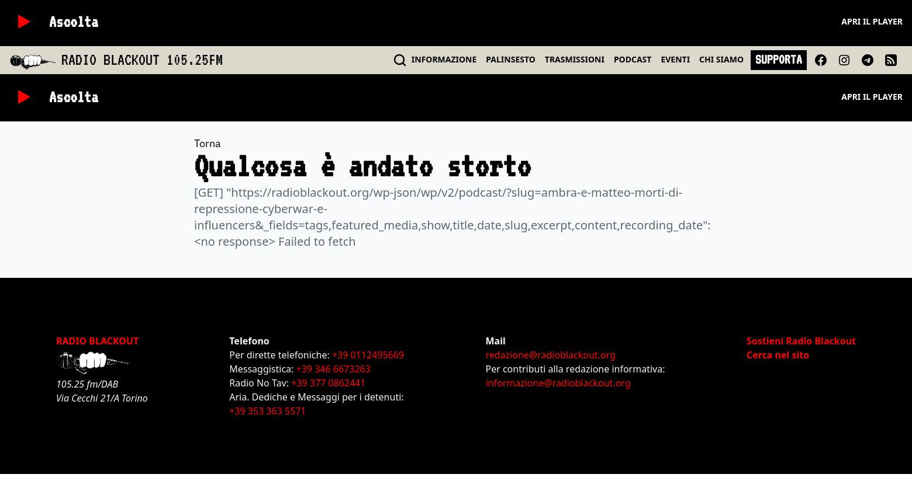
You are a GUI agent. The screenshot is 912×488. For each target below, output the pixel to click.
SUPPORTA (778, 60)
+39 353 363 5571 (267, 411)
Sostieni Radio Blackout (801, 340)
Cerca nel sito (778, 354)
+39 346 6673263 (333, 368)
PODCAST (632, 59)
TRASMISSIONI (574, 59)
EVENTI (675, 59)
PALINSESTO (510, 59)
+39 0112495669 (368, 354)
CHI (721, 59)
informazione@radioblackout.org (557, 383)
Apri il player (872, 21)
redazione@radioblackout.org (550, 354)
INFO (444, 59)
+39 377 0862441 (328, 383)
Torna (207, 143)
